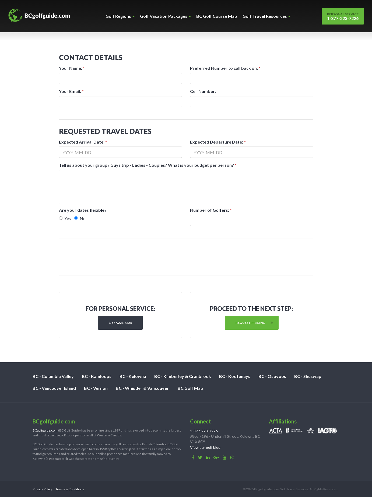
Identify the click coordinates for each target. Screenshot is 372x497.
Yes (65, 218)
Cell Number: (203, 91)
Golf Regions (120, 16)
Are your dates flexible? (83, 210)
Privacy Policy (42, 489)
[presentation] (186, 256)
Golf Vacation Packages (165, 16)
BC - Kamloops (96, 376)
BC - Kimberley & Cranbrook (182, 376)
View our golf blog (205, 447)
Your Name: (72, 68)
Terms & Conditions (69, 489)
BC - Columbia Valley (53, 376)
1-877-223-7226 (343, 16)
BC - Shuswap (307, 376)
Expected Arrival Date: (83, 141)
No (80, 218)
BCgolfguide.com (45, 430)
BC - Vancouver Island (54, 388)
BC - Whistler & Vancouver (142, 388)
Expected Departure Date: (218, 141)
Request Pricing (250, 323)
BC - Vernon (96, 388)
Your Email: (71, 91)
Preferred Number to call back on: (225, 68)
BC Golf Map (190, 388)
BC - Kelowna (133, 376)
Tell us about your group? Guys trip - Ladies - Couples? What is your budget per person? (148, 165)
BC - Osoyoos (272, 376)
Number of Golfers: (211, 210)
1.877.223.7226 (120, 323)
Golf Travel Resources (266, 16)
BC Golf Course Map (216, 16)
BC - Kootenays (234, 376)
